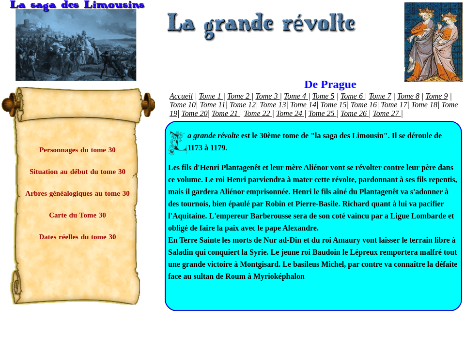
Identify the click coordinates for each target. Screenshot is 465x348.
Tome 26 (355, 113)
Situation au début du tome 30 (77, 171)
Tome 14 (303, 105)
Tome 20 (194, 113)
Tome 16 (364, 105)
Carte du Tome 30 (77, 215)
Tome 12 (243, 105)
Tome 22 (258, 113)
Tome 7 (380, 96)
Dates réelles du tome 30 (77, 237)
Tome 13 (273, 105)
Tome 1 (211, 96)
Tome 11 (213, 105)
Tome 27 (386, 113)
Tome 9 (436, 96)
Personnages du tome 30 (77, 150)
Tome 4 (296, 96)
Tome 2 (239, 96)
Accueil (181, 96)
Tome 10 (183, 105)
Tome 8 (408, 96)
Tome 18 (424, 105)
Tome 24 (290, 113)
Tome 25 (322, 113)
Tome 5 (323, 96)
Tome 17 (394, 105)
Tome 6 (353, 96)
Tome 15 (333, 105)
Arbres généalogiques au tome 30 (77, 193)
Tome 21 (226, 113)
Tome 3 (267, 96)
